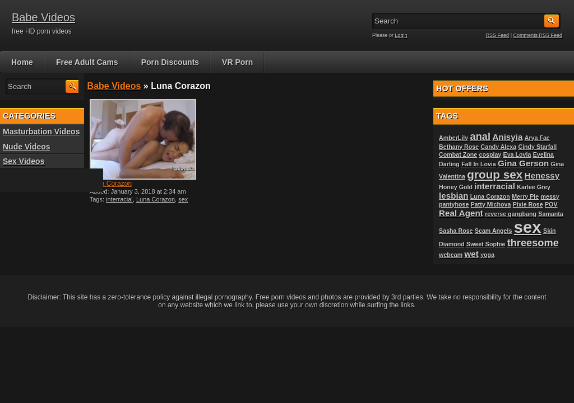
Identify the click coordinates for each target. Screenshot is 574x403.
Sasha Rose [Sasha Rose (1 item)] (456, 230)
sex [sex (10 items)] (527, 227)
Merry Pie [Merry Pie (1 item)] (525, 196)
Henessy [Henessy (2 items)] (542, 175)
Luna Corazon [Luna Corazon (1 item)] (490, 196)
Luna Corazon (111, 184)
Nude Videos (26, 146)
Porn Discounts (170, 62)
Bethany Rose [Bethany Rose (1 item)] (459, 146)
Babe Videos (43, 17)
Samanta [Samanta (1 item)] (550, 213)
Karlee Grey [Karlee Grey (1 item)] (533, 187)
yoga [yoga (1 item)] (487, 254)
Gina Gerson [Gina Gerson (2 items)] (523, 163)
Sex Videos (23, 161)
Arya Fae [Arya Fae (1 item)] (537, 137)
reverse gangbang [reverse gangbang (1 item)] (510, 213)
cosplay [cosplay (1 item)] (490, 154)
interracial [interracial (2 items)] (494, 186)
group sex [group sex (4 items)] (494, 174)
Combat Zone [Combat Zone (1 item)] (458, 154)
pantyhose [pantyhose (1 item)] (454, 204)
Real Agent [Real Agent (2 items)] (461, 213)
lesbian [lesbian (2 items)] (453, 195)
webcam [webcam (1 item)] (450, 254)
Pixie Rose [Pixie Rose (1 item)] (528, 204)
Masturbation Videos (41, 131)
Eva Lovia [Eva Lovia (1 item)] (517, 154)
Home (22, 62)
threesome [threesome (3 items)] (533, 243)
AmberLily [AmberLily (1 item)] (453, 137)
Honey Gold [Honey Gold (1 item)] (456, 187)
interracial (119, 199)
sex (183, 199)
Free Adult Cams (87, 62)
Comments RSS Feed (537, 35)
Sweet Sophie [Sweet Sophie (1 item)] (485, 244)
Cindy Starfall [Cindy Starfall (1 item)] (537, 146)
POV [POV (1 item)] (551, 204)
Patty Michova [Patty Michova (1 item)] (491, 204)
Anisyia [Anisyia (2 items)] (507, 137)
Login (401, 35)
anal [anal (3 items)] (480, 136)
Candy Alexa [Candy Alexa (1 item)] (499, 146)
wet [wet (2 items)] (472, 254)
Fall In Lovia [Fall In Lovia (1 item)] (478, 164)
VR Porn (237, 62)
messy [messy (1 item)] (550, 196)
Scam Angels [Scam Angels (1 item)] (493, 230)
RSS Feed (498, 35)
